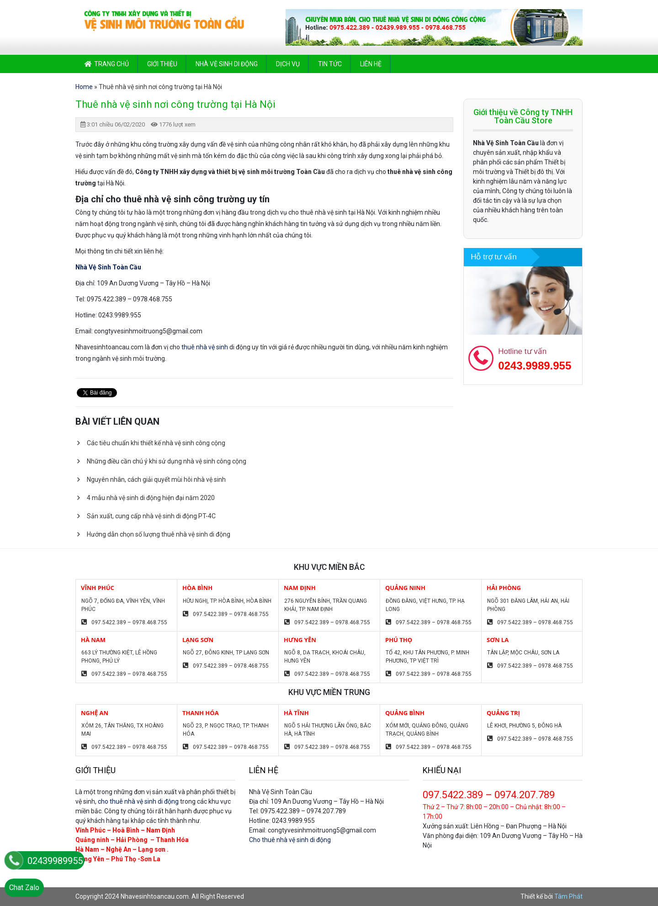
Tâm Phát (568, 896)
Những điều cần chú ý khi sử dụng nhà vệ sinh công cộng (166, 461)
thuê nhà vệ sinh (204, 347)
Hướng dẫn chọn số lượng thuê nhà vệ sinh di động (158, 534)
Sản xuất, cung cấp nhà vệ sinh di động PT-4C (151, 516)
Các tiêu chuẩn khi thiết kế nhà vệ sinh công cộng (156, 443)
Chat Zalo (24, 887)
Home (84, 86)
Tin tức (330, 64)
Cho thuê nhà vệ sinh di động (290, 839)
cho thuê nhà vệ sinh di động (138, 801)
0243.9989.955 (534, 365)
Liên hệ (371, 64)
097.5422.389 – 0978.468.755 (129, 622)
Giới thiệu (162, 64)
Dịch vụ (288, 64)
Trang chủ (111, 64)
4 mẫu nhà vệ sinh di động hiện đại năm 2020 (151, 497)
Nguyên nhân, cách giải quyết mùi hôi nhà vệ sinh (156, 479)
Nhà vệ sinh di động (227, 64)
